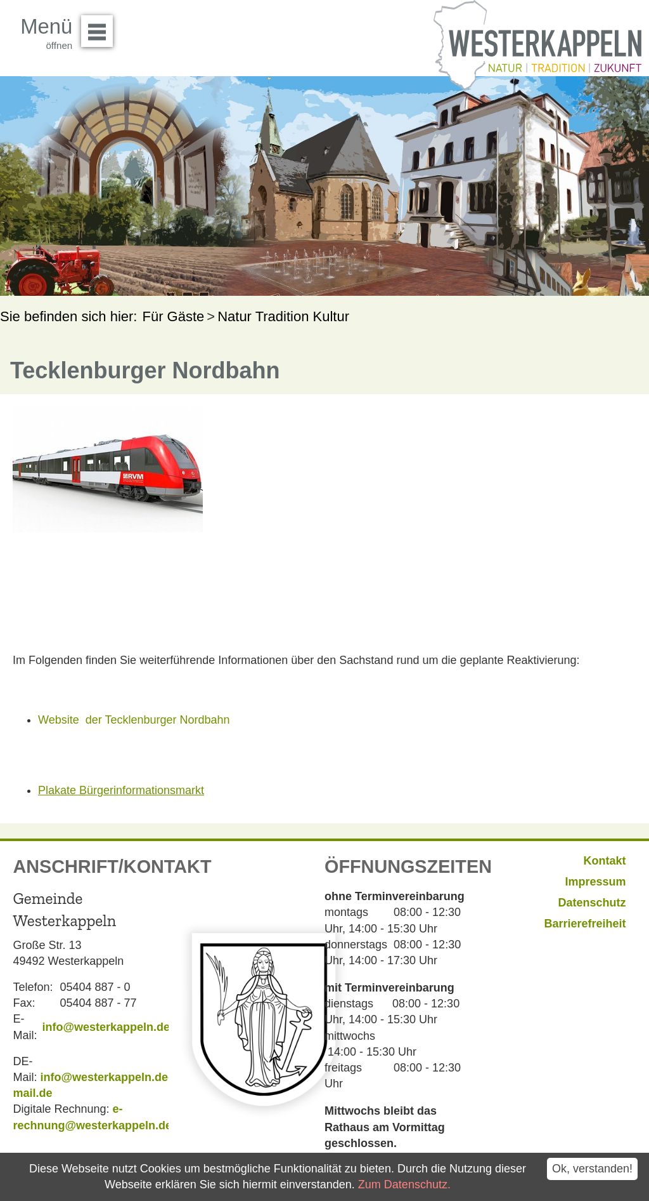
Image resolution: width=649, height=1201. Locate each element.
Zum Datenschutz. (404, 1184)
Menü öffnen (100, 26)
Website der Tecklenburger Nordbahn (134, 719)
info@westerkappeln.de (106, 1027)
